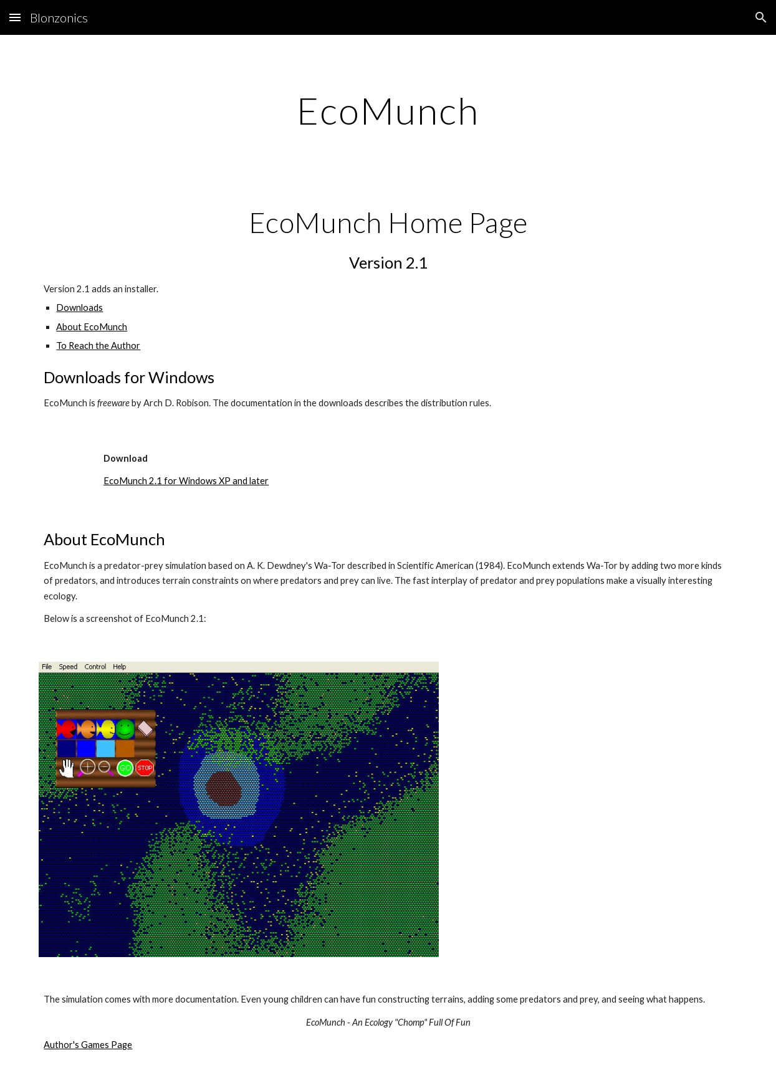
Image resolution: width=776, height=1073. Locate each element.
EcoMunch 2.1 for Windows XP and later (186, 480)
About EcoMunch (91, 327)
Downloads (79, 307)
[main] (388, 110)
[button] (15, 17)
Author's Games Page (88, 1044)
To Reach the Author (98, 345)
